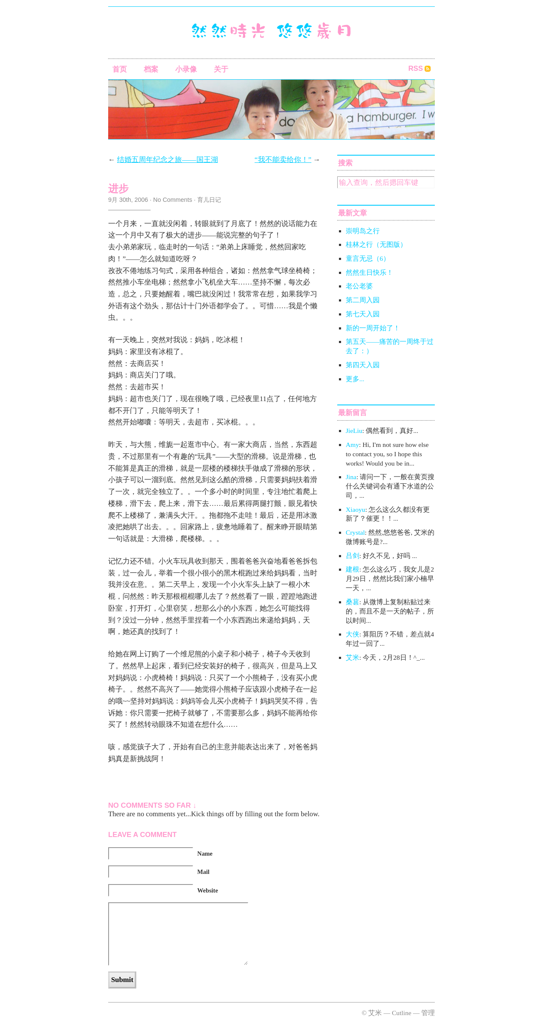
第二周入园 (363, 300)
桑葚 (352, 601)
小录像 (186, 69)
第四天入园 (363, 364)
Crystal (355, 532)
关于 (221, 69)
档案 (151, 69)
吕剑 (352, 555)
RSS (415, 68)
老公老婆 (359, 286)
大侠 (352, 634)
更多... (355, 378)
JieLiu (354, 430)
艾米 (352, 657)
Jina (351, 476)
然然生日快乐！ (369, 272)
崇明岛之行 (363, 230)
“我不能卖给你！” (283, 160)
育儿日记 (209, 199)
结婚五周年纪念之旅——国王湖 (167, 160)
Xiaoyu (355, 509)
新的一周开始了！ (373, 328)
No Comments (172, 199)
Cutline (401, 1012)
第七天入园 (363, 314)
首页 (119, 69)
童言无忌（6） (368, 258)
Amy (352, 444)
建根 (352, 569)
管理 (428, 1012)
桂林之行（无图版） (376, 244)
